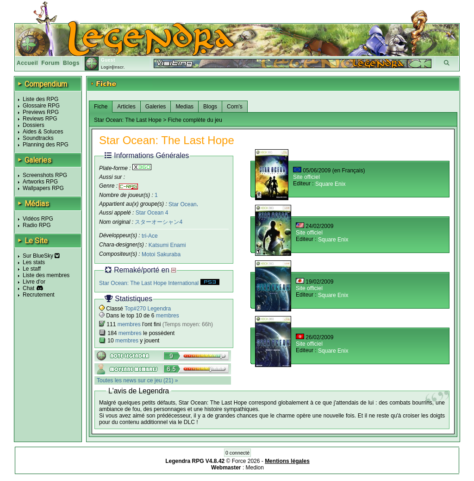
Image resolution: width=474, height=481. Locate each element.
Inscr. (119, 67)
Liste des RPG (40, 99)
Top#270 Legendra (148, 308)
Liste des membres (46, 275)
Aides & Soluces (43, 131)
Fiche (100, 106)
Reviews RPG (40, 118)
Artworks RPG (40, 181)
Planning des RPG (46, 144)
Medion (255, 467)
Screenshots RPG (45, 175)
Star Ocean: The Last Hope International (159, 283)
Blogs (71, 63)
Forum (50, 63)
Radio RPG (37, 225)
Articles (126, 106)
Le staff (32, 269)
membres (167, 315)
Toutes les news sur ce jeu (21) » (137, 380)
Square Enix (330, 184)
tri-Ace (150, 236)
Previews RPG (41, 112)
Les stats (34, 262)
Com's (235, 106)
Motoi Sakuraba (161, 254)
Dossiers (33, 125)
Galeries (155, 106)
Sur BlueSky (41, 256)
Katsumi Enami (167, 245)
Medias (184, 106)
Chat (28, 288)
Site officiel (306, 177)
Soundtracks (38, 138)
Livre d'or (34, 281)
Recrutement (39, 294)
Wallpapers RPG (43, 188)
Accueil (27, 63)
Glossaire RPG (41, 105)
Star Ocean (182, 204)
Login (106, 67)
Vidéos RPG (38, 218)
